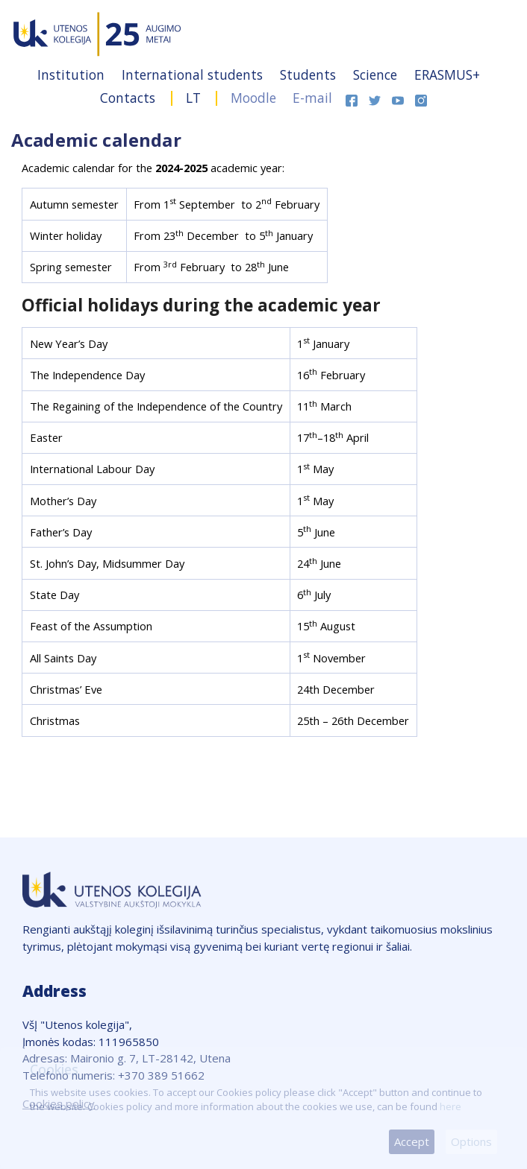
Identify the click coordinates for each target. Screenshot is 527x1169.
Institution (72, 74)
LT (193, 98)
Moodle (253, 98)
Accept (411, 1141)
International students (194, 74)
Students (310, 74)
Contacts (129, 98)
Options (471, 1141)
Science (377, 74)
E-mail (312, 98)
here (450, 1106)
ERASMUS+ (447, 74)
